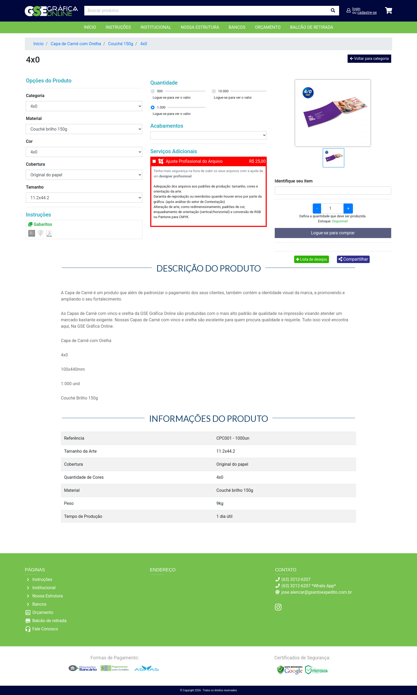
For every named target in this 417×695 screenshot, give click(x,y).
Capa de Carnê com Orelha (76, 43)
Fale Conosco (45, 628)
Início (90, 27)
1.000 (161, 107)
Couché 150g (120, 43)
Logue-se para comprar (333, 232)
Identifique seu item (294, 181)
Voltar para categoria (369, 58)
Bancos (237, 27)
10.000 (223, 91)
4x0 (143, 43)
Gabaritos (40, 224)
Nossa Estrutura (200, 27)
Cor (29, 141)
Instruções (118, 27)
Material (33, 118)
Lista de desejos (311, 259)
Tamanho (35, 187)
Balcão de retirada (49, 620)
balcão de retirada (311, 27)
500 (160, 91)
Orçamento (42, 612)
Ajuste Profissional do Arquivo (194, 161)
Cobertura (35, 164)
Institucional (155, 27)
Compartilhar (353, 259)
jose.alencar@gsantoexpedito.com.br (316, 592)
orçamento (268, 27)
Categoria (35, 95)
